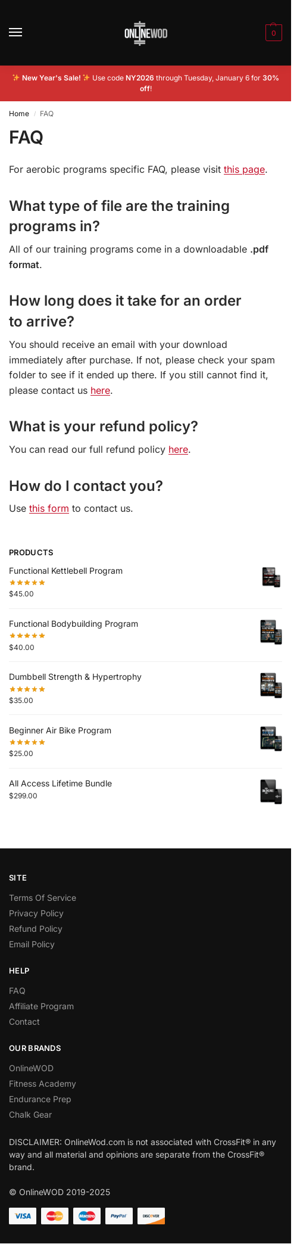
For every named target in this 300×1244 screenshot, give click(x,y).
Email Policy (32, 944)
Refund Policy (35, 928)
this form (49, 508)
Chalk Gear (30, 1114)
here (100, 390)
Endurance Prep (40, 1099)
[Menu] (27, 33)
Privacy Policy (36, 913)
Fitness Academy (42, 1083)
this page (244, 169)
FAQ (17, 990)
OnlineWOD (31, 1068)
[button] (272, 32)
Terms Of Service (42, 897)
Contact (24, 1021)
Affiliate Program (41, 1006)
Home (19, 113)
